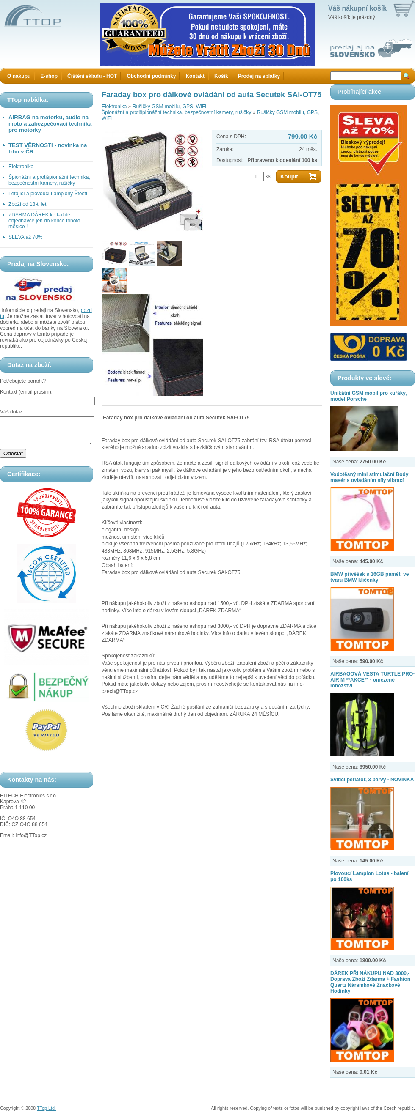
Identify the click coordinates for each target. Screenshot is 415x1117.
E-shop (49, 76)
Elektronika (20, 167)
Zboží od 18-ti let (27, 204)
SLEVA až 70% (25, 237)
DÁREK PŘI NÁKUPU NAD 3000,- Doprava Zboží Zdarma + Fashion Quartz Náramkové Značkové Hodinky (370, 982)
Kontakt (195, 76)
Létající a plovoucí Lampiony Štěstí (47, 194)
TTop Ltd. (46, 1108)
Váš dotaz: (12, 412)
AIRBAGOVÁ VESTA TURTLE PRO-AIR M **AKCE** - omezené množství (372, 680)
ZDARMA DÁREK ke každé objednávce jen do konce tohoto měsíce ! (44, 221)
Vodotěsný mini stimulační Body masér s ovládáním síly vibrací (369, 477)
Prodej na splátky (259, 76)
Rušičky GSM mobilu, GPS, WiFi (169, 107)
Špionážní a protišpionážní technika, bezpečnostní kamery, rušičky (49, 180)
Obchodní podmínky (151, 76)
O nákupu (18, 76)
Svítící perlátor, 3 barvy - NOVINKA (372, 780)
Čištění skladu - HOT (92, 76)
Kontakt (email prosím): (26, 392)
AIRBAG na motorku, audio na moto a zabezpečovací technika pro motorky (49, 123)
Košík (221, 76)
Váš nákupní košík (357, 8)
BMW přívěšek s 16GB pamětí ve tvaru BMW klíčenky (369, 577)
